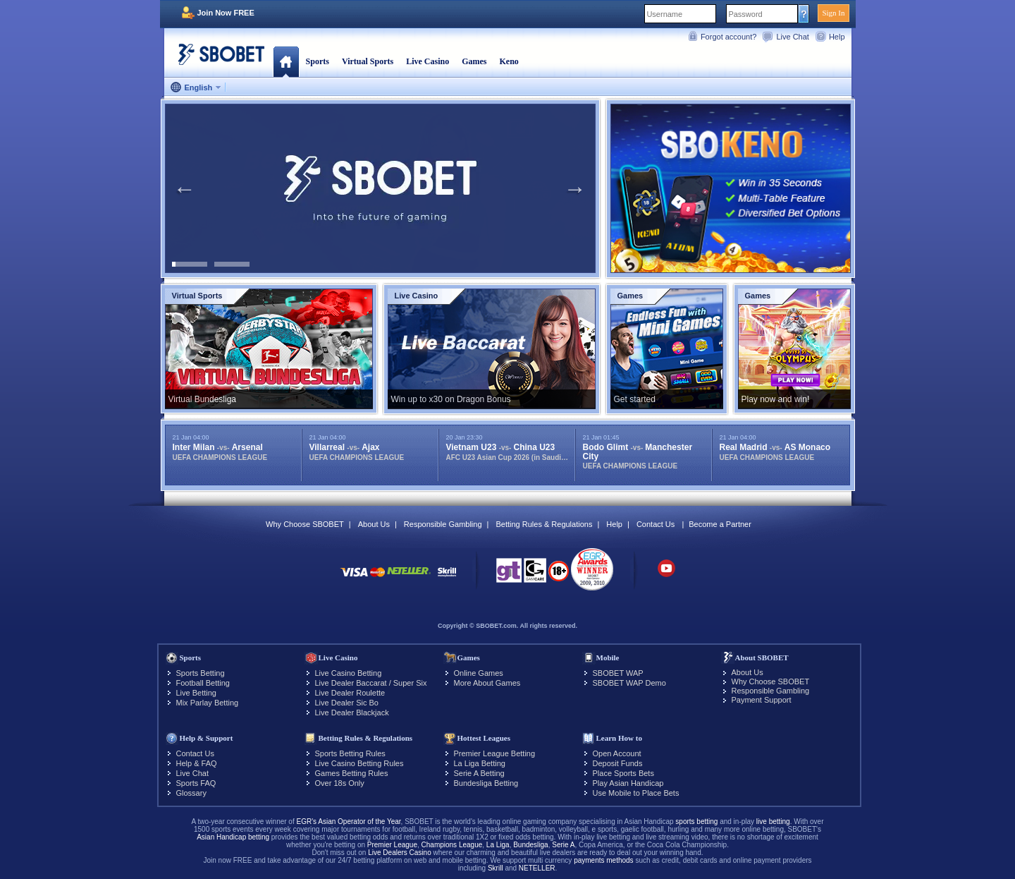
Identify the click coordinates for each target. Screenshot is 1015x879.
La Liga (498, 845)
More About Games (487, 683)
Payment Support (762, 700)
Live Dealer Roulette (350, 693)
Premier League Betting (495, 753)
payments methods (604, 860)
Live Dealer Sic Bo (347, 702)
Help (837, 36)
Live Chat (792, 36)
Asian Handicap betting (233, 837)
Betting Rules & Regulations (544, 524)
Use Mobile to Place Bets (636, 793)
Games (474, 61)
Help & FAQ (196, 763)
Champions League (452, 845)
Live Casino (427, 61)
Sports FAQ (196, 783)
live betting (773, 821)
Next (575, 188)
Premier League (392, 845)
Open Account (617, 753)
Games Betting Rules (351, 773)
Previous (184, 188)
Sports (317, 61)
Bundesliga (530, 845)
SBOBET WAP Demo (629, 683)
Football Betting (203, 683)
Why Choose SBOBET (305, 524)
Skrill (495, 868)
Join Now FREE (225, 12)
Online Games (478, 673)
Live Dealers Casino (399, 852)
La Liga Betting (479, 763)
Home (286, 61)
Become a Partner (720, 524)
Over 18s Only (339, 783)
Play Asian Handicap (628, 783)
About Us (374, 524)
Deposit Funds (618, 763)
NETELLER (537, 868)
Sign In (833, 12)
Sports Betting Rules (350, 753)
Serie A (563, 845)
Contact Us (655, 524)
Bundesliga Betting (486, 783)
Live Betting (196, 693)
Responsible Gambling (443, 524)
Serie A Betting (479, 773)
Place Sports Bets (623, 773)
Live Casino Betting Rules (359, 763)
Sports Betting (200, 673)
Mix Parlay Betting (207, 702)
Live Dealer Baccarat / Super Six (371, 683)
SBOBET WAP (618, 673)
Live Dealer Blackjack (352, 712)
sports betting (696, 821)
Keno (508, 61)
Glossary (191, 793)
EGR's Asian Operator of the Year (348, 821)
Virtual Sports (367, 61)
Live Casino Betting (348, 673)
